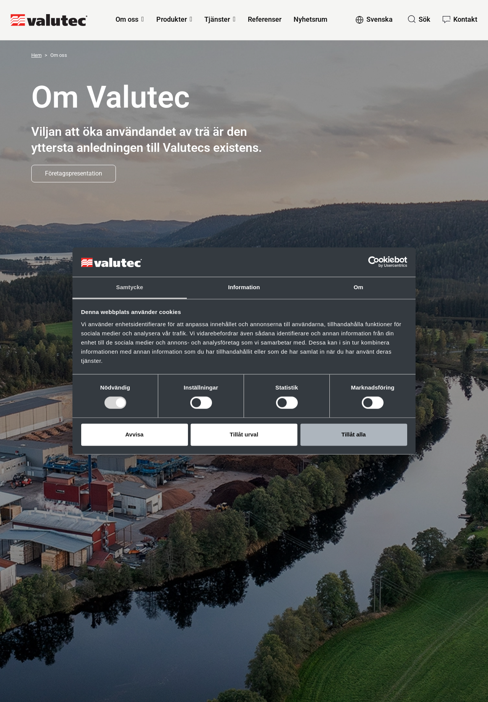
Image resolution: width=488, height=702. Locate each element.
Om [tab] (358, 287)
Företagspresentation (73, 173)
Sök (424, 19)
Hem (36, 55)
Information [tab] (244, 287)
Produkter (171, 19)
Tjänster (217, 19)
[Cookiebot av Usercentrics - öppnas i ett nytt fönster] (373, 262)
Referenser (264, 19)
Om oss (127, 19)
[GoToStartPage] (49, 20)
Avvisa (134, 434)
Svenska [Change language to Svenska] (379, 19)
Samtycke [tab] (129, 287)
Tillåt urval (244, 434)
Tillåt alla (354, 434)
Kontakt (465, 19)
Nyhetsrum (310, 19)
